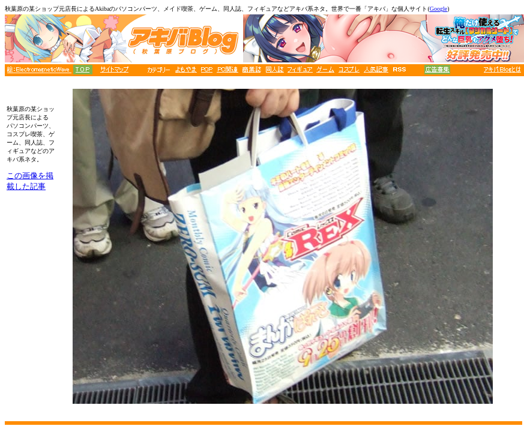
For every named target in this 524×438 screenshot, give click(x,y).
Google (438, 8)
